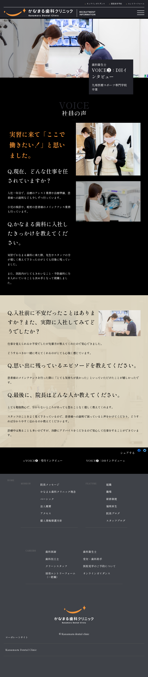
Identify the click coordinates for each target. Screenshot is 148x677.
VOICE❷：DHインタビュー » (105, 460)
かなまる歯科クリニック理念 (58, 491)
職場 (109, 491)
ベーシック (47, 499)
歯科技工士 (52, 559)
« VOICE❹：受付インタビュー (43, 460)
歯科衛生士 (90, 551)
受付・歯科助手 (92, 559)
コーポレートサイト (16, 637)
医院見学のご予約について (99, 566)
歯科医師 (50, 551)
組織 (109, 484)
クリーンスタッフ (56, 566)
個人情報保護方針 (51, 520)
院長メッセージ (49, 484)
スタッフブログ (115, 520)
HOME (10, 480)
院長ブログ (113, 513)
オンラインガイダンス (96, 3)
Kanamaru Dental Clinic (21, 650)
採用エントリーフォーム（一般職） (60, 575)
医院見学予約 (116, 3)
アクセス (45, 513)
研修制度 (111, 499)
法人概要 (45, 506)
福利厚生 (111, 506)
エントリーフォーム (136, 3)
